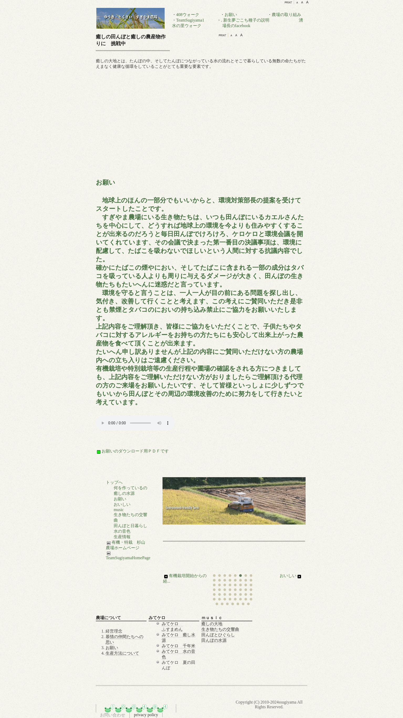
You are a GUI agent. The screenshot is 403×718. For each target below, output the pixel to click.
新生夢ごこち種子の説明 (246, 20)
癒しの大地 (211, 624)
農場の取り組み (286, 14)
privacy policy (146, 714)
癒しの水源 (124, 493)
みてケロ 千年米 (178, 646)
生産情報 (122, 536)
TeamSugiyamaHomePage (128, 555)
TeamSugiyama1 (190, 20)
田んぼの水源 (214, 640)
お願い (230, 14)
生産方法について (122, 653)
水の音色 (122, 531)
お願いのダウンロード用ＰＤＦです (132, 451)
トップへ (114, 482)
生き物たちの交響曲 (220, 629)
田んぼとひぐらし (218, 635)
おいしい (291, 575)
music (119, 509)
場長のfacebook (236, 25)
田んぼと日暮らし (130, 525)
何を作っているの (130, 488)
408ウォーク (187, 14)
